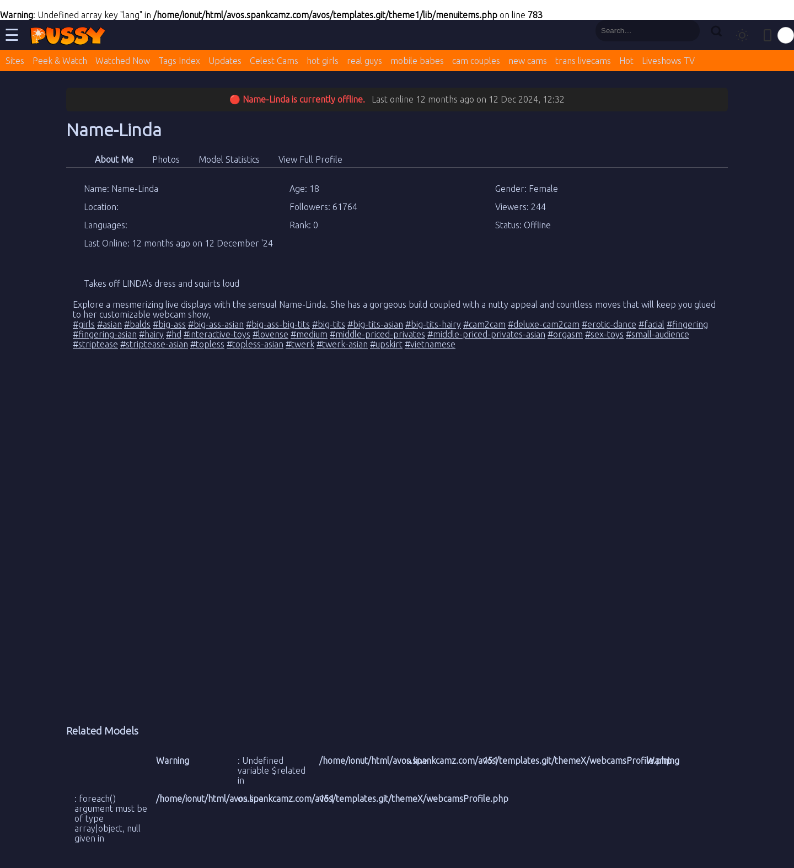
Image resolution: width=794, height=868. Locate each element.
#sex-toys (604, 334)
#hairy (151, 334)
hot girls (323, 61)
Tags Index (179, 61)
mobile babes (417, 61)
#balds (137, 324)
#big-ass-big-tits (278, 324)
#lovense (270, 334)
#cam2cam (484, 324)
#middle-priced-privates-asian (486, 334)
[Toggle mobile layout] (767, 35)
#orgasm (565, 334)
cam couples (476, 61)
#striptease (95, 344)
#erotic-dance (609, 324)
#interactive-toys (217, 334)
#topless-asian (255, 344)
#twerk (300, 344)
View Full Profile (310, 159)
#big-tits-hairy (433, 324)
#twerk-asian (342, 344)
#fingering (687, 324)
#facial (651, 324)
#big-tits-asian (375, 324)
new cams (527, 61)
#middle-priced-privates (377, 334)
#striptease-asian (154, 344)
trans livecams (583, 61)
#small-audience (657, 334)
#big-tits (328, 324)
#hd (173, 334)
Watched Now (122, 61)
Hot (626, 61)
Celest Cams (274, 61)
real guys (364, 61)
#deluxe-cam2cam (544, 324)
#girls (84, 324)
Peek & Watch (60, 61)
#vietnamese (430, 344)
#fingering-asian (105, 334)
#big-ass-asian (216, 324)
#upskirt (386, 344)
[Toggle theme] (742, 35)
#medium (309, 334)
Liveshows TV (668, 61)
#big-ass (169, 324)
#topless (207, 344)
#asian (109, 324)
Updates (225, 61)
